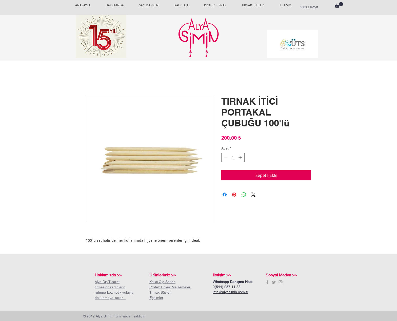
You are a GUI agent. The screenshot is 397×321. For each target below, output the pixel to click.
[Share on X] (253, 195)
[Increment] (240, 157)
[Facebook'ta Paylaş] (225, 195)
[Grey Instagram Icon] (280, 282)
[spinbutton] (232, 157)
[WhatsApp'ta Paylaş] (244, 195)
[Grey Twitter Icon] (273, 282)
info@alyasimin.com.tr (230, 292)
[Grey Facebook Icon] (267, 282)
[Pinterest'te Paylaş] (234, 195)
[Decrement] (225, 157)
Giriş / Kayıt (309, 7)
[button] (339, 5)
